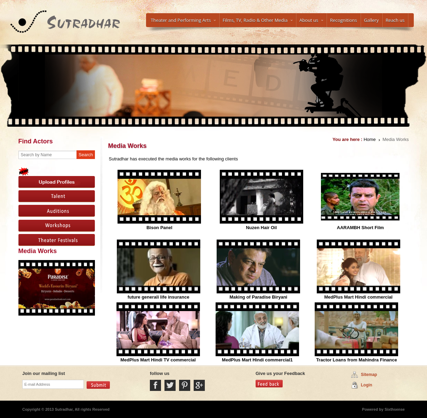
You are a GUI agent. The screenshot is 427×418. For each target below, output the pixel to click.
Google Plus (199, 385)
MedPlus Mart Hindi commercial (358, 297)
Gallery (371, 20)
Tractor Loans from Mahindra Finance (356, 359)
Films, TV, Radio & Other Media (257, 20)
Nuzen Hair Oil (261, 227)
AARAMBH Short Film (360, 227)
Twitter (170, 385)
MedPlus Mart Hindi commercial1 (257, 359)
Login (366, 385)
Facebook (155, 385)
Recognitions (343, 20)
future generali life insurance (159, 297)
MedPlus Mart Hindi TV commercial (158, 359)
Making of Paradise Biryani (258, 297)
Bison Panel (159, 227)
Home (370, 139)
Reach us (395, 20)
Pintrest (184, 385)
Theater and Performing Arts (183, 20)
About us (311, 20)
